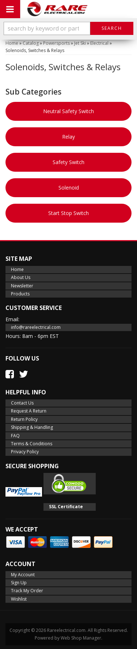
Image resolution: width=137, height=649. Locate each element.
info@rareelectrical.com (36, 327)
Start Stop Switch (68, 213)
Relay (68, 136)
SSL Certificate (66, 506)
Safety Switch (68, 162)
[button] (68, 28)
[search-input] (47, 28)
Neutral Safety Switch (68, 111)
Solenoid (68, 187)
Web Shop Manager (81, 638)
